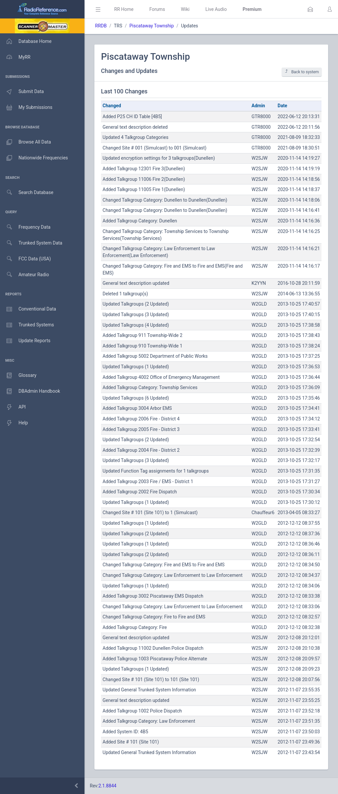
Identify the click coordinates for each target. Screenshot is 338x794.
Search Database (26, 192)
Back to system (302, 71)
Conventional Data (28, 309)
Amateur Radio (24, 275)
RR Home (123, 9)
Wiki (185, 9)
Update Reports (25, 341)
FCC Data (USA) (25, 259)
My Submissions (26, 108)
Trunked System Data (31, 243)
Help (14, 423)
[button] (310, 9)
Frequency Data (25, 227)
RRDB (101, 25)
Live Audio (216, 9)
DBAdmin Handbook (30, 391)
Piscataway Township (151, 25)
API (13, 407)
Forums (157, 9)
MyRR (15, 57)
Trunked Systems (27, 325)
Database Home (25, 41)
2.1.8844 (107, 785)
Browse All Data (25, 142)
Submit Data (22, 92)
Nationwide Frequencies (34, 158)
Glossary (18, 376)
